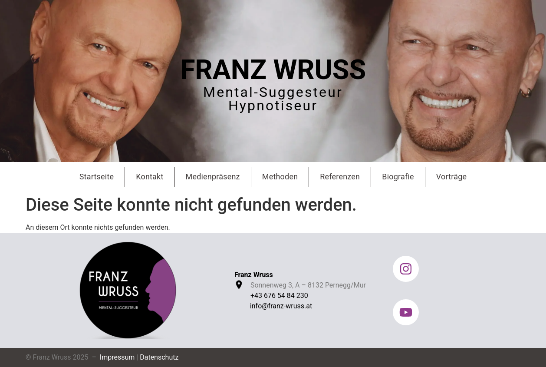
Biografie (398, 176)
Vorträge (451, 176)
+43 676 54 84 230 (279, 295)
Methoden (280, 176)
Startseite (96, 176)
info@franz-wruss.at (281, 306)
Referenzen (340, 176)
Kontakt (149, 176)
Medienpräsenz (213, 176)
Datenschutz (159, 357)
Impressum (117, 357)
